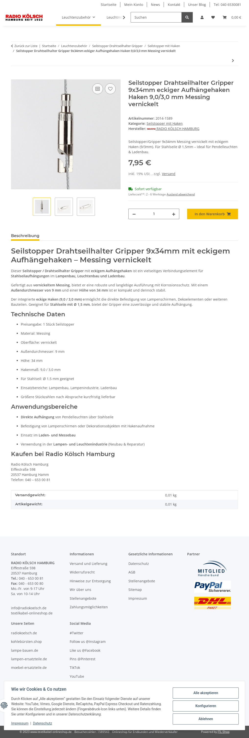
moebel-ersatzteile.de (29, 667)
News (155, 4)
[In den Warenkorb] (15, 76)
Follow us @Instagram (88, 641)
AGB (131, 572)
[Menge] (154, 214)
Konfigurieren (204, 706)
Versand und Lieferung (88, 563)
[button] (202, 17)
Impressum (20, 723)
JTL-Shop (223, 732)
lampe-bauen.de (24, 650)
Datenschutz (43, 723)
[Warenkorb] (232, 17)
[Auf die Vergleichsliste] (97, 88)
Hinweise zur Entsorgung (90, 581)
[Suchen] (156, 17)
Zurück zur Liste (25, 46)
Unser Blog (197, 4)
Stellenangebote (83, 598)
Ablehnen (205, 719)
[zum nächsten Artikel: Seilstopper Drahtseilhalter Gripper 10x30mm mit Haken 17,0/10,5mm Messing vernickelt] (233, 60)
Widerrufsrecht (82, 572)
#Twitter (76, 633)
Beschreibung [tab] (25, 235)
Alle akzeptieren (204, 693)
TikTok (75, 667)
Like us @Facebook (85, 650)
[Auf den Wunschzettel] (110, 88)
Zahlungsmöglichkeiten (89, 607)
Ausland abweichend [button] (181, 194)
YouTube (77, 676)
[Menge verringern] (134, 214)
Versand (168, 173)
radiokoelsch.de (24, 633)
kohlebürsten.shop (26, 641)
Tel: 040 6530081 (227, 4)
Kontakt (174, 4)
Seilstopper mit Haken (165, 123)
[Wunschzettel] (213, 17)
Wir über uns (80, 589)
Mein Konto (133, 4)
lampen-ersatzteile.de (29, 659)
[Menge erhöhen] (173, 214)
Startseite (108, 4)
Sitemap (135, 589)
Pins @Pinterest (82, 659)
